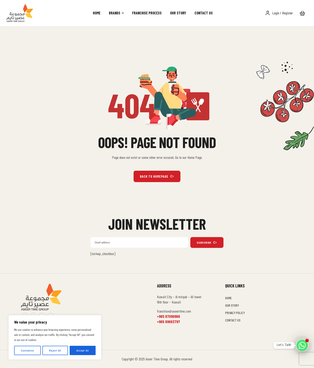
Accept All (82, 350)
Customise (27, 350)
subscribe (207, 242)
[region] (54, 337)
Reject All (55, 350)
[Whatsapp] (302, 345)
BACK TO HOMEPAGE (157, 176)
